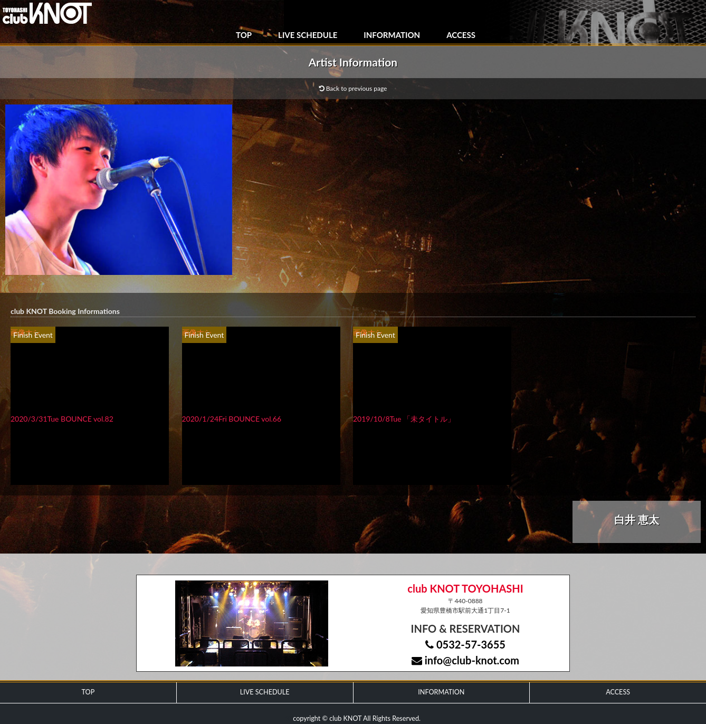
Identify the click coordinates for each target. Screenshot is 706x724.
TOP (244, 35)
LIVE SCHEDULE (307, 35)
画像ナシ (25, 332)
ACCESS (460, 35)
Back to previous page (353, 88)
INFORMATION (392, 35)
